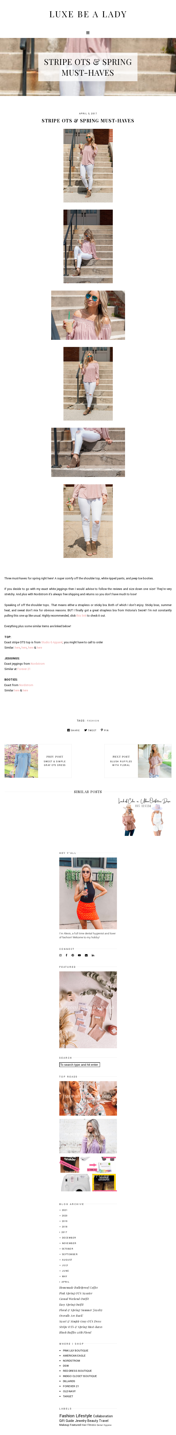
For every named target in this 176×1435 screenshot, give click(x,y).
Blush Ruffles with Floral (75, 1332)
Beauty (92, 1420)
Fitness (91, 1425)
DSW (66, 1366)
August (67, 1260)
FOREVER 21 (71, 1386)
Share (73, 730)
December (69, 1237)
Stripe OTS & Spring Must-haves (81, 1327)
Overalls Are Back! (71, 1315)
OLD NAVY (69, 1391)
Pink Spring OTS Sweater (75, 1293)
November (69, 1243)
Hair (84, 1425)
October (68, 1248)
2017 (64, 1232)
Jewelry (81, 1420)
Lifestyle (84, 1416)
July (65, 1265)
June (65, 1271)
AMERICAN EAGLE (74, 1356)
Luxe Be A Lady (88, 13)
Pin (105, 730)
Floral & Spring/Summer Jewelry (81, 1310)
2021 (65, 1210)
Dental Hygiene (104, 1425)
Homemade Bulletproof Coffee (78, 1287)
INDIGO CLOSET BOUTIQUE (80, 1376)
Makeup (64, 1425)
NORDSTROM (71, 1361)
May (64, 1276)
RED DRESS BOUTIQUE (77, 1371)
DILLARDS (69, 1381)
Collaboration (103, 1416)
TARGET (68, 1396)
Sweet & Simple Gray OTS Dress (80, 1321)
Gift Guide (66, 1420)
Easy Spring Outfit (71, 1304)
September (70, 1254)
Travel (103, 1420)
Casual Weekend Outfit (74, 1299)
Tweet (90, 730)
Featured (75, 1425)
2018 (65, 1226)
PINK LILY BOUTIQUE (75, 1351)
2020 (65, 1215)
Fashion (93, 720)
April (66, 1282)
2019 (65, 1221)
